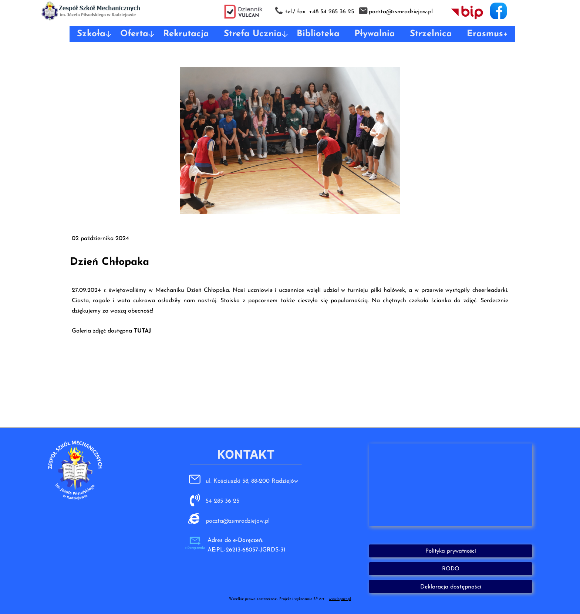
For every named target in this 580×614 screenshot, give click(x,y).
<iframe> (450, 484)
